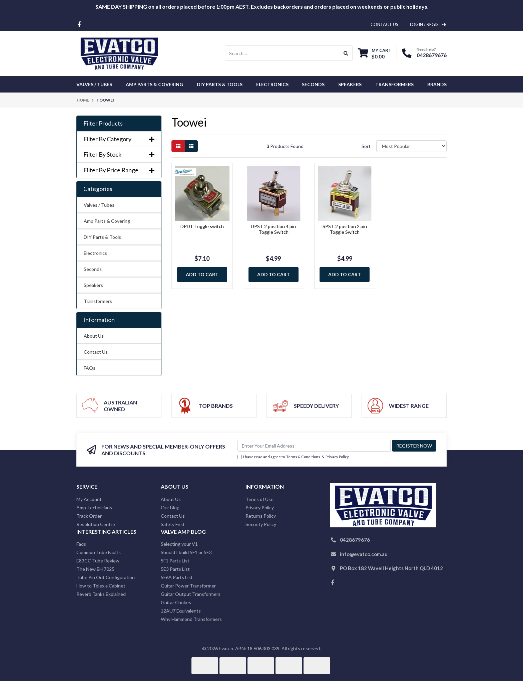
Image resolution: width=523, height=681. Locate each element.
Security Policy (260, 524)
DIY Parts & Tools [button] (219, 84)
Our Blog (170, 507)
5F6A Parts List (177, 577)
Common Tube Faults (98, 552)
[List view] (191, 146)
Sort (366, 146)
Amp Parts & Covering (107, 221)
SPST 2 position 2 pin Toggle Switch (345, 229)
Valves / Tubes (99, 205)
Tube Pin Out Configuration (105, 577)
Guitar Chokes (176, 602)
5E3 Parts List (175, 569)
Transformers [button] (394, 84)
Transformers (98, 301)
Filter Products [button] (103, 123)
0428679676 (432, 55)
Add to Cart (202, 274)
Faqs (81, 544)
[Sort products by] (411, 146)
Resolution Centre (95, 524)
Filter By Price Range (118, 170)
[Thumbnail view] (178, 146)
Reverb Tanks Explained (101, 594)
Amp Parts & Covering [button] (154, 84)
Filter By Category (118, 139)
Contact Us (96, 352)
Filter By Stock (118, 154)
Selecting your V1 (179, 544)
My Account (89, 499)
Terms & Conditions (303, 457)
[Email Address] (314, 446)
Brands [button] (437, 84)
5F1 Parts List (175, 560)
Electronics (95, 253)
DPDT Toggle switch (202, 226)
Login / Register (428, 24)
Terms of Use (259, 499)
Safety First (173, 524)
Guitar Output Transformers (190, 594)
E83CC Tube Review (97, 560)
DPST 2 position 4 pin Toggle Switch (273, 229)
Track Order (89, 516)
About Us (94, 336)
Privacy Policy (337, 457)
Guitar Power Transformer (188, 585)
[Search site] (346, 53)
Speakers (93, 285)
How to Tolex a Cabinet (100, 585)
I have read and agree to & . (293, 457)
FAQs (89, 368)
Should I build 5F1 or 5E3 (186, 552)
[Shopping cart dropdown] (375, 53)
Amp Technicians (94, 507)
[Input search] (282, 53)
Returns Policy (260, 516)
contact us (384, 24)
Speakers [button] (350, 84)
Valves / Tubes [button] (94, 84)
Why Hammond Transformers (191, 619)
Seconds (313, 84)
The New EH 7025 (95, 569)
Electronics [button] (272, 84)
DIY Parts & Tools (102, 237)
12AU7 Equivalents (181, 611)
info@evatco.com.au (364, 554)
